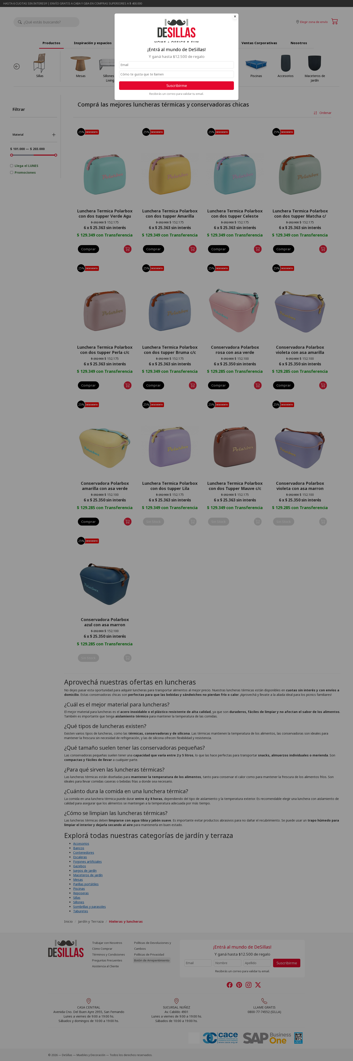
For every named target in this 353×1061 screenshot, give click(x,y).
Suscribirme (176, 85)
